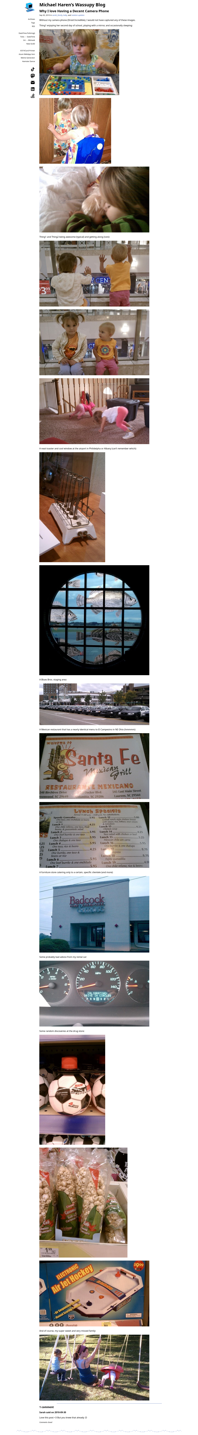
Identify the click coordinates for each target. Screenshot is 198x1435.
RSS (33, 26)
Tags (33, 22)
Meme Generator (28, 57)
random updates (78, 15)
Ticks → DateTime (27, 36)
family (60, 15)
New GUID (30, 43)
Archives (31, 19)
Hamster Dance (28, 61)
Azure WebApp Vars (27, 54)
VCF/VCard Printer (27, 50)
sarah (54, 15)
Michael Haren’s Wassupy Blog (72, 5)
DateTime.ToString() (27, 33)
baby (65, 15)
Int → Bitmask (29, 40)
